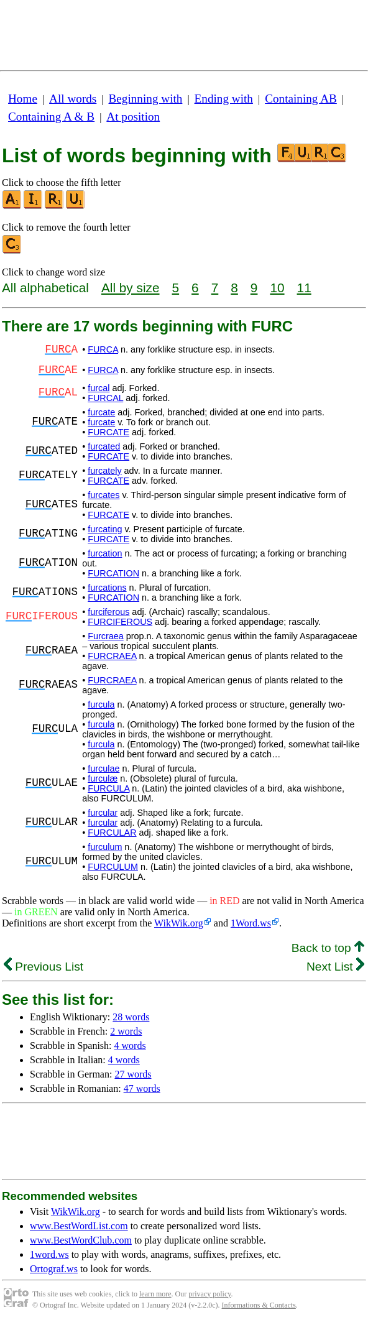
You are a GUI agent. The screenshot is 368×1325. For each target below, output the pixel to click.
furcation (105, 553)
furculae (103, 768)
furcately (104, 471)
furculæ (102, 778)
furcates (103, 495)
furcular (102, 813)
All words (72, 98)
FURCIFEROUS (120, 622)
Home (22, 98)
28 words (131, 1017)
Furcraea (106, 636)
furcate (101, 412)
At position (133, 116)
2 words (126, 1031)
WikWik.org (178, 923)
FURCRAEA (112, 656)
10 (277, 287)
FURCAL (105, 398)
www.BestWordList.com (79, 1226)
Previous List (43, 966)
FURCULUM (113, 867)
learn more (155, 1294)
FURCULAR (112, 833)
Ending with (224, 98)
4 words (130, 1045)
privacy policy (209, 1294)
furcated (104, 446)
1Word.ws (251, 923)
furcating (105, 529)
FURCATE (108, 432)
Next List (335, 966)
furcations (107, 588)
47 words (142, 1088)
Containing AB (301, 98)
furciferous (108, 612)
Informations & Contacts (259, 1305)
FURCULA (108, 788)
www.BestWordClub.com (81, 1240)
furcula (101, 704)
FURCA (103, 349)
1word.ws (49, 1254)
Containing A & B (51, 116)
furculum (105, 847)
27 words (132, 1074)
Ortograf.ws (54, 1268)
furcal (98, 388)
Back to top (328, 947)
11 (304, 287)
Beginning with (146, 98)
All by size (130, 287)
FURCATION (113, 573)
